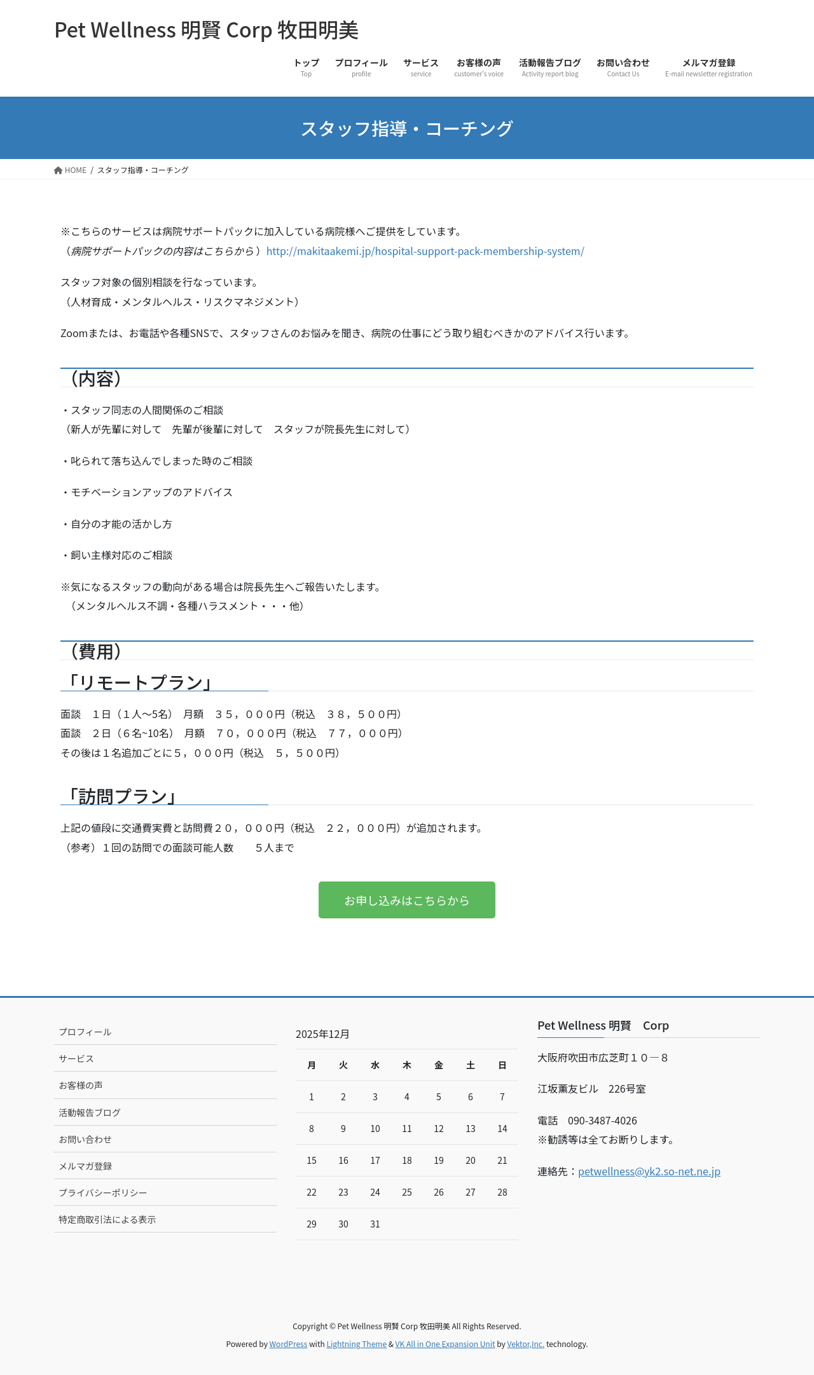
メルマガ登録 (85, 1165)
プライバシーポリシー (103, 1192)
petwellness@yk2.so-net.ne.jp (649, 1170)
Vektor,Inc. (525, 1343)
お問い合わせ (85, 1139)
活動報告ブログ (90, 1112)
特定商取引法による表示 (107, 1219)
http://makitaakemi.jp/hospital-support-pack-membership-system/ (425, 250)
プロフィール (85, 1031)
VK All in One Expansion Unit (445, 1343)
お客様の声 (81, 1085)
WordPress (289, 1343)
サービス (76, 1058)
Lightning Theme (356, 1343)
